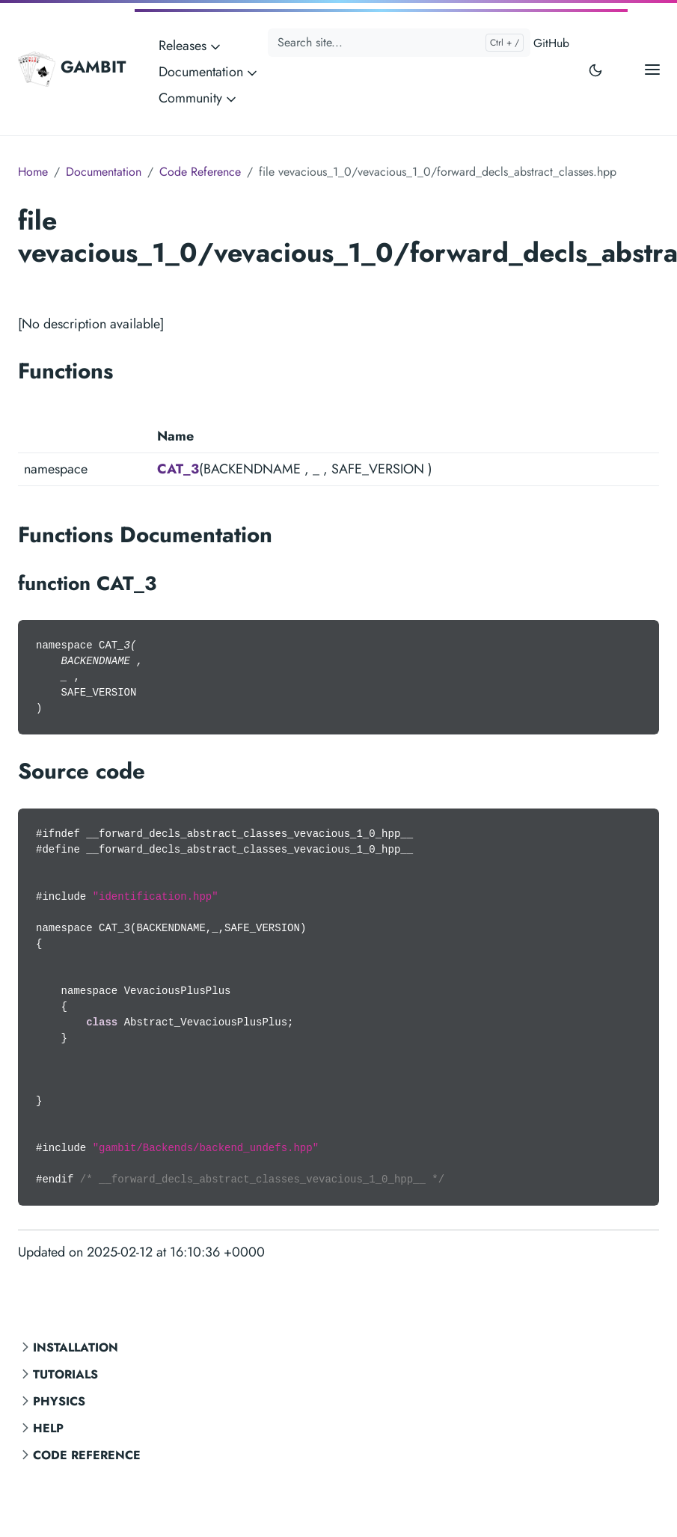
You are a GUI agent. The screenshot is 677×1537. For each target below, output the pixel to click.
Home (33, 171)
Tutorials (65, 1374)
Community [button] (199, 98)
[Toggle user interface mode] (595, 69)
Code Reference (87, 1455)
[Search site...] (399, 42)
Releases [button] (191, 45)
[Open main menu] (652, 69)
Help (48, 1428)
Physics (59, 1401)
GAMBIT (72, 69)
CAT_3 (178, 469)
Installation (75, 1347)
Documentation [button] (209, 72)
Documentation (103, 171)
